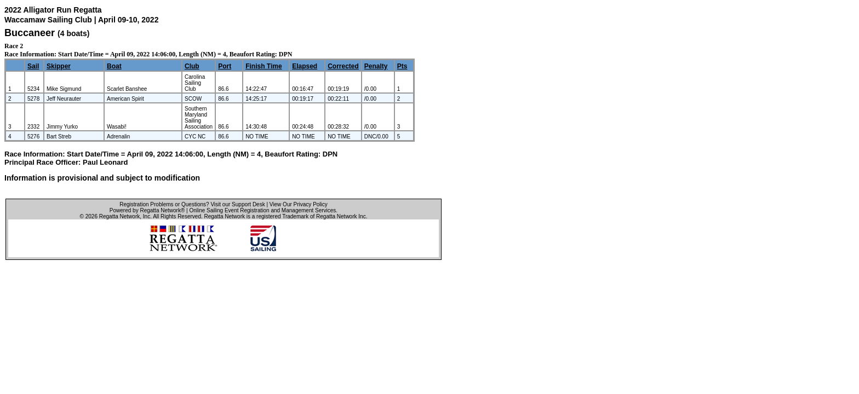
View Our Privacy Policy (299, 204)
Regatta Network (119, 216)
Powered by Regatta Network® (147, 210)
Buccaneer (29, 32)
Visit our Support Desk (237, 204)
